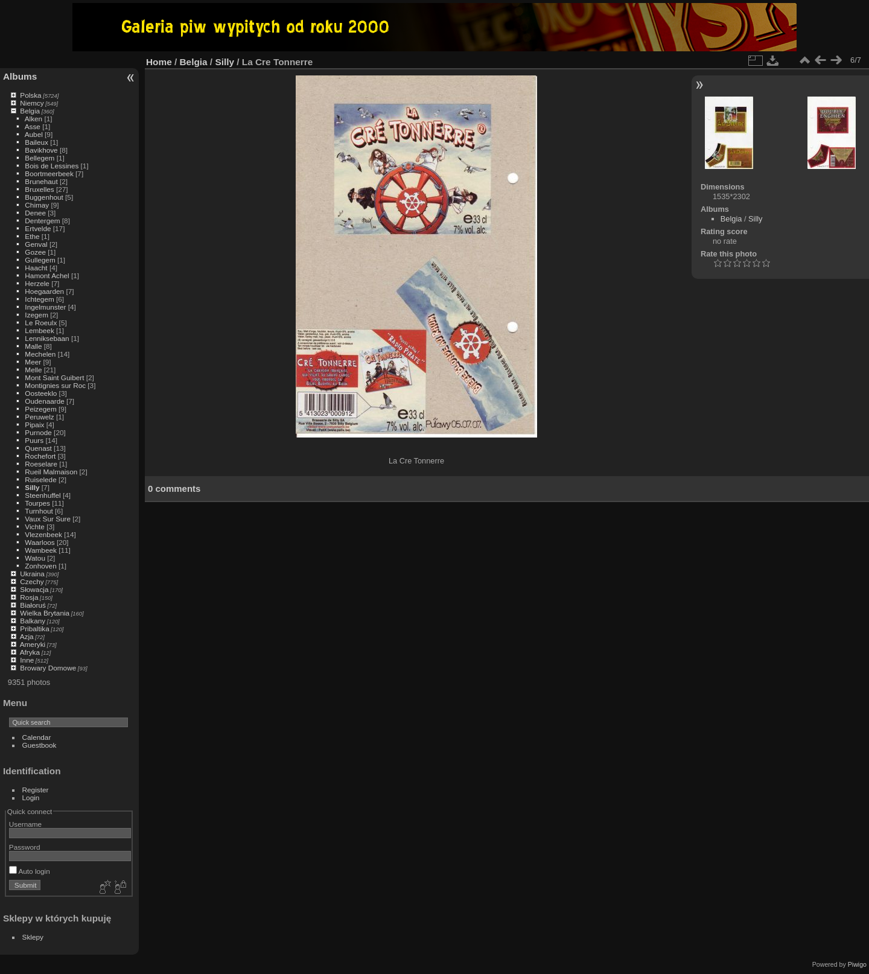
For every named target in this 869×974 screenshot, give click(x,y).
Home (159, 62)
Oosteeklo (41, 393)
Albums (20, 76)
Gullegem (40, 260)
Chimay (37, 205)
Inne (27, 660)
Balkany (32, 621)
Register (35, 790)
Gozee (35, 252)
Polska (30, 95)
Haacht (36, 268)
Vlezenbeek (43, 534)
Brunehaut (41, 181)
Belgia (30, 111)
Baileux (36, 142)
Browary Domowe (48, 668)
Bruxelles (39, 189)
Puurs (34, 440)
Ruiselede (40, 479)
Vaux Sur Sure (48, 519)
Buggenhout (44, 197)
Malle (33, 346)
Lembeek (39, 330)
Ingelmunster (45, 307)
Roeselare (41, 464)
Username (25, 824)
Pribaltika (34, 628)
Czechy (31, 581)
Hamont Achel (47, 275)
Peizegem (40, 409)
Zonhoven (40, 566)
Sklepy (32, 937)
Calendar (36, 737)
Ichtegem (39, 299)
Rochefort (40, 456)
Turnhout (39, 511)
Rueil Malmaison (51, 472)
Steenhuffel (42, 495)
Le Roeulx (41, 322)
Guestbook (39, 745)
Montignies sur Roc (55, 385)
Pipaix (34, 424)
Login (31, 797)
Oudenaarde (44, 401)
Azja (27, 636)
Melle (33, 370)
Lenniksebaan (47, 338)
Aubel (34, 134)
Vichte (35, 526)
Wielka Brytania (44, 613)
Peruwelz (39, 417)
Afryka (30, 652)
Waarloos (39, 542)
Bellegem (39, 158)
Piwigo (857, 964)
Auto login (29, 871)
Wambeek (41, 550)
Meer (33, 362)
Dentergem (42, 220)
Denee (35, 213)
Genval (36, 244)
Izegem (36, 315)
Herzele (37, 283)
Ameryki (33, 644)
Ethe (32, 236)
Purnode (38, 432)
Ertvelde (38, 228)
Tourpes (37, 503)
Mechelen (40, 354)
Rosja (29, 597)
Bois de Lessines (51, 166)
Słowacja (34, 589)
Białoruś (33, 605)
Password (24, 847)
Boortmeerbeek (49, 173)
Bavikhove (41, 150)
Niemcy (31, 103)
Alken (33, 119)
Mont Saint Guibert (54, 377)
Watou (35, 558)
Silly (32, 487)
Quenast (38, 448)
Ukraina (32, 574)
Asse (32, 126)
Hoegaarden (44, 291)
